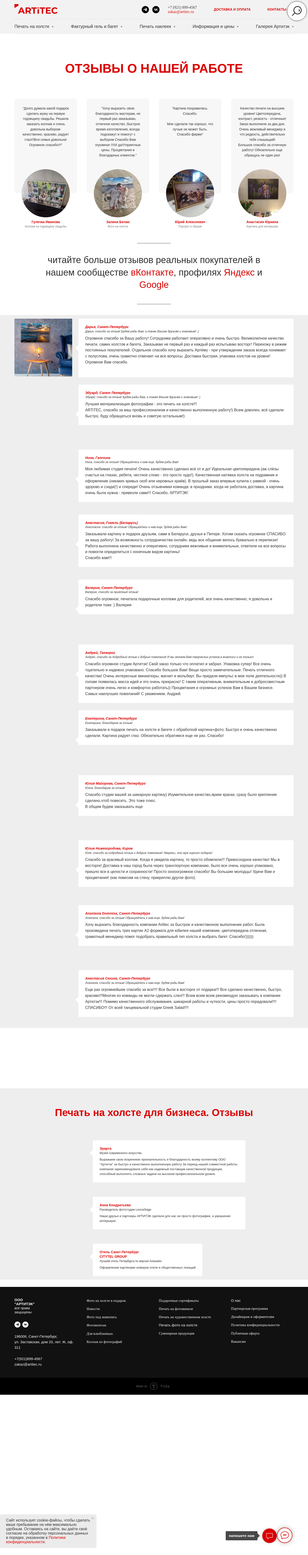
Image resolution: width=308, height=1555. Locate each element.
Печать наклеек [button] (156, 26)
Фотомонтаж (96, 1325)
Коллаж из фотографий (104, 1342)
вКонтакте (152, 272)
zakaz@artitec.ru (181, 12)
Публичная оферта (245, 1333)
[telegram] (145, 9)
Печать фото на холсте (178, 1325)
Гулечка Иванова (46, 222)
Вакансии (238, 1341)
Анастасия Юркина (262, 222)
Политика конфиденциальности (255, 1325)
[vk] (156, 9)
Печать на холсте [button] (32, 26)
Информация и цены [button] (214, 26)
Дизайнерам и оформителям (252, 1317)
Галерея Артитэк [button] (273, 26)
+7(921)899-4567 (28, 1359)
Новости (93, 1309)
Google (154, 285)
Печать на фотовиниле (176, 1309)
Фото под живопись (102, 1317)
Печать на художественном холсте (185, 1317)
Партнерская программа (249, 1308)
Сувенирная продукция (176, 1333)
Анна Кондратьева (115, 1205)
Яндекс (239, 272)
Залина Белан (117, 222)
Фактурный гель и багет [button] (95, 26)
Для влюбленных (100, 1334)
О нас (236, 1300)
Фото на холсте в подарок (106, 1301)
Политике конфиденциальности (36, 1540)
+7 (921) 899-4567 (182, 7)
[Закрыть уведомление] (92, 1518)
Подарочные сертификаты (179, 1301)
